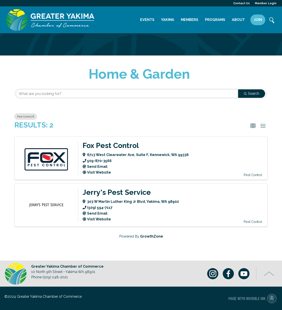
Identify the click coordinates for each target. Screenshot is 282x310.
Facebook (228, 273)
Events (147, 20)
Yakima (167, 20)
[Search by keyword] (126, 93)
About (238, 20)
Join (258, 20)
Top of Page (269, 273)
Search (272, 20)
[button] (253, 125)
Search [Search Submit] (251, 93)
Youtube (243, 273)
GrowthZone (151, 236)
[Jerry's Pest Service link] (46, 205)
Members (189, 20)
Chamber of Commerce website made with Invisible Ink (252, 298)
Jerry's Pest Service (117, 192)
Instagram (212, 273)
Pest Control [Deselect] (25, 116)
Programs (215, 20)
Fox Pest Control (111, 145)
